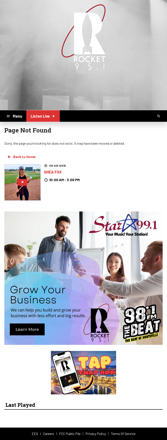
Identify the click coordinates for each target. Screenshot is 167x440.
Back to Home (21, 157)
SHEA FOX (53, 172)
